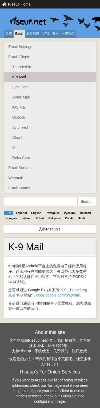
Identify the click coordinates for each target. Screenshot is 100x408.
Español (21, 212)
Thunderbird (22, 67)
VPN (45, 34)
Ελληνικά (55, 218)
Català (69, 218)
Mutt (15, 147)
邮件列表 (32, 34)
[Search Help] (41, 201)
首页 (9, 34)
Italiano (26, 218)
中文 (8, 212)
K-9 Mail (19, 77)
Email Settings (20, 47)
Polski (40, 218)
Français (11, 218)
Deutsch (85, 212)
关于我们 (68, 34)
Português (53, 212)
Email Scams (19, 188)
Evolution (20, 87)
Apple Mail (21, 97)
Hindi (81, 218)
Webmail (15, 178)
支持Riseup (21, 351)
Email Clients (19, 57)
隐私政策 (79, 351)
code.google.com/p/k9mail (58, 295)
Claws (17, 137)
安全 (55, 34)
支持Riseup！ (50, 229)
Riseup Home (19, 4)
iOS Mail (19, 107)
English (36, 212)
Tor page (54, 385)
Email (19, 34)
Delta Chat (21, 158)
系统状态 (42, 351)
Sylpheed (20, 127)
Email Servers (19, 168)
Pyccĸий (69, 212)
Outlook (18, 117)
